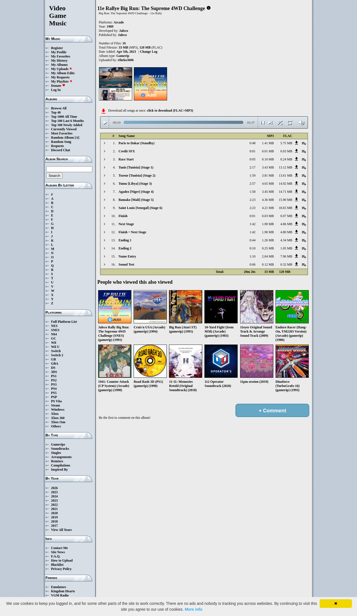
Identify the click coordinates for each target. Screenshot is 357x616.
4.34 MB (286, 240)
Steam (55, 405)
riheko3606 (126, 60)
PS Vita (56, 401)
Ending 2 (125, 248)
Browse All (58, 108)
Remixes (57, 461)
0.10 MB (268, 159)
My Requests (60, 77)
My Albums (59, 65)
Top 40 (56, 112)
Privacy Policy (61, 569)
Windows (57, 410)
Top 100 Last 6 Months (67, 121)
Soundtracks (60, 449)
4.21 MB (268, 208)
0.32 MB (286, 264)
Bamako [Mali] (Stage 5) (136, 200)
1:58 (252, 192)
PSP (54, 397)
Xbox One (58, 422)
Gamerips (58, 444)
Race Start (126, 159)
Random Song (61, 142)
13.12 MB (285, 167)
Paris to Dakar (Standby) (137, 143)
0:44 (252, 240)
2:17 (252, 167)
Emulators (58, 587)
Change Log (148, 52)
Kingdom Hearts (63, 591)
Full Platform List (64, 322)
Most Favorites (62, 133)
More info (193, 609)
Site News (58, 552)
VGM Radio (60, 595)
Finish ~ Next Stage (132, 232)
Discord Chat (60, 150)
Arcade (119, 22)
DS (53, 368)
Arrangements (61, 457)
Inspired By (59, 469)
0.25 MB (268, 248)
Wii (53, 343)
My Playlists (62, 81)
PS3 (54, 384)
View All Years (61, 530)
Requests (57, 146)
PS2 (54, 380)
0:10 (252, 248)
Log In (56, 90)
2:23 (252, 200)
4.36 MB (268, 200)
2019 (54, 517)
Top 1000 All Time (64, 117)
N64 (54, 334)
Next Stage (126, 224)
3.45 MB (268, 192)
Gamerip (122, 56)
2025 (54, 492)
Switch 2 (57, 355)
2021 (54, 509)
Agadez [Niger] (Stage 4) (136, 192)
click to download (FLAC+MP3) (170, 110)
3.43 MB (268, 167)
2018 (54, 521)
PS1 (54, 376)
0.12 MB (268, 264)
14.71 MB (285, 192)
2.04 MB (268, 256)
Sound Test (126, 264)
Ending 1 (125, 240)
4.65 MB (268, 184)
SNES (55, 330)
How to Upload (62, 560)
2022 (54, 505)
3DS (54, 372)
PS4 (54, 389)
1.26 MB (268, 240)
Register (57, 48)
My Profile (58, 52)
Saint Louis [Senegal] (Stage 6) (140, 208)
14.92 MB (285, 184)
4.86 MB (286, 224)
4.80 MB (286, 232)
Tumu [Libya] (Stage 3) (135, 184)
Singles (56, 453)
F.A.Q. (55, 556)
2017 (54, 526)
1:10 (252, 256)
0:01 (252, 151)
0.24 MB (286, 159)
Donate (58, 86)
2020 (54, 513)
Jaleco (123, 31)
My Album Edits (63, 73)
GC (53, 338)
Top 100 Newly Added (66, 125)
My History (59, 60)
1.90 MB (268, 224)
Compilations (60, 465)
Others (56, 426)
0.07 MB (286, 216)
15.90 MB (285, 200)
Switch (56, 351)
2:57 (252, 184)
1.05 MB (286, 248)
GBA (54, 363)
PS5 (54, 393)
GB (53, 359)
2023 (54, 500)
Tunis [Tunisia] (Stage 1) (136, 167)
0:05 (252, 159)
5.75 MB (286, 143)
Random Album (62, 137)
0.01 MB (268, 151)
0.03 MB (286, 151)
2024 (54, 496)
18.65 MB (285, 208)
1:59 (252, 175)
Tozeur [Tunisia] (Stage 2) (137, 175)
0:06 (252, 264)
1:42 (252, 224)
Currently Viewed (63, 129)
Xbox (55, 414)
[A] (77, 137)
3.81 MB (268, 175)
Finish (123, 216)
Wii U (55, 347)
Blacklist (57, 565)
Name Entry (127, 256)
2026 (54, 488)
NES (54, 326)
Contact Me (59, 548)
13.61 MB (285, 175)
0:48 (252, 143)
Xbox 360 (57, 418)
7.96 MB (286, 256)
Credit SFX (127, 151)
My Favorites (60, 56)
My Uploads (61, 69)
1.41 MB (268, 143)
